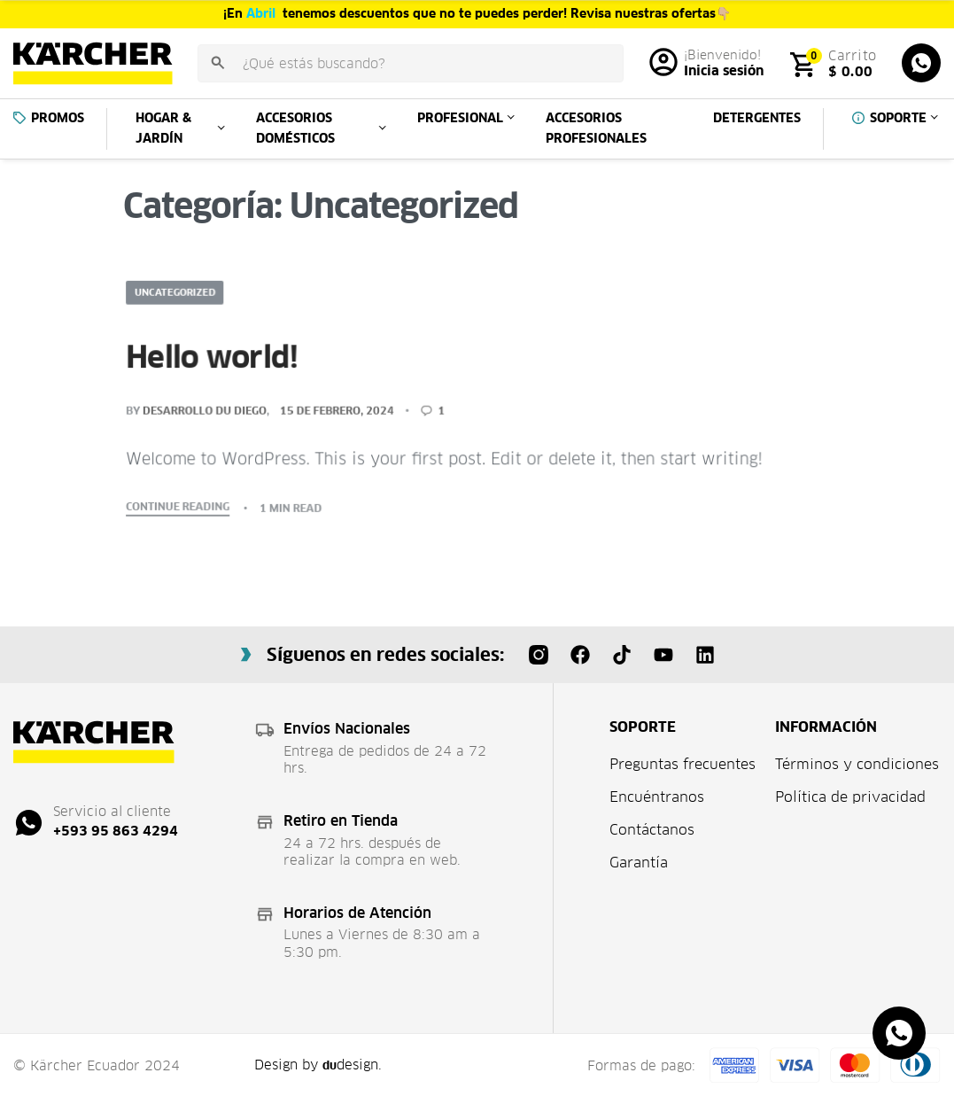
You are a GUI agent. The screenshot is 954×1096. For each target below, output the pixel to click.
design (351, 1064)
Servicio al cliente (112, 811)
